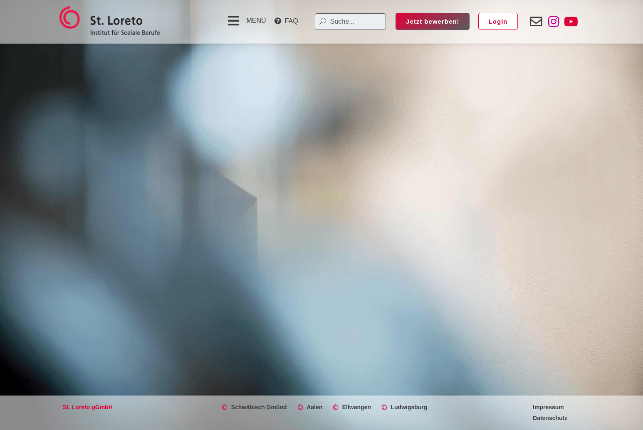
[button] (245, 21)
